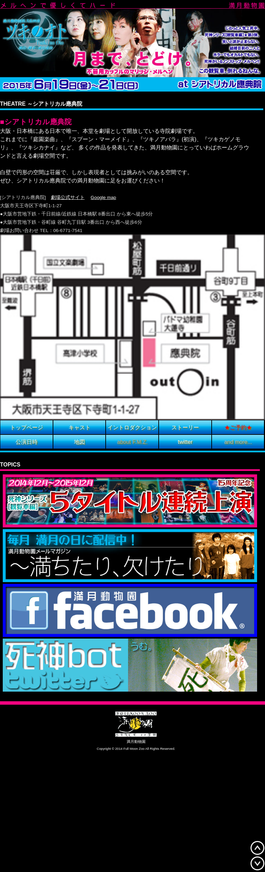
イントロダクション (132, 427)
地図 (79, 442)
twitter (185, 442)
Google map (103, 197)
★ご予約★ (238, 427)
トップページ (26, 427)
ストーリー (185, 427)
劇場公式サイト (68, 197)
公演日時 (26, 442)
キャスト (79, 427)
